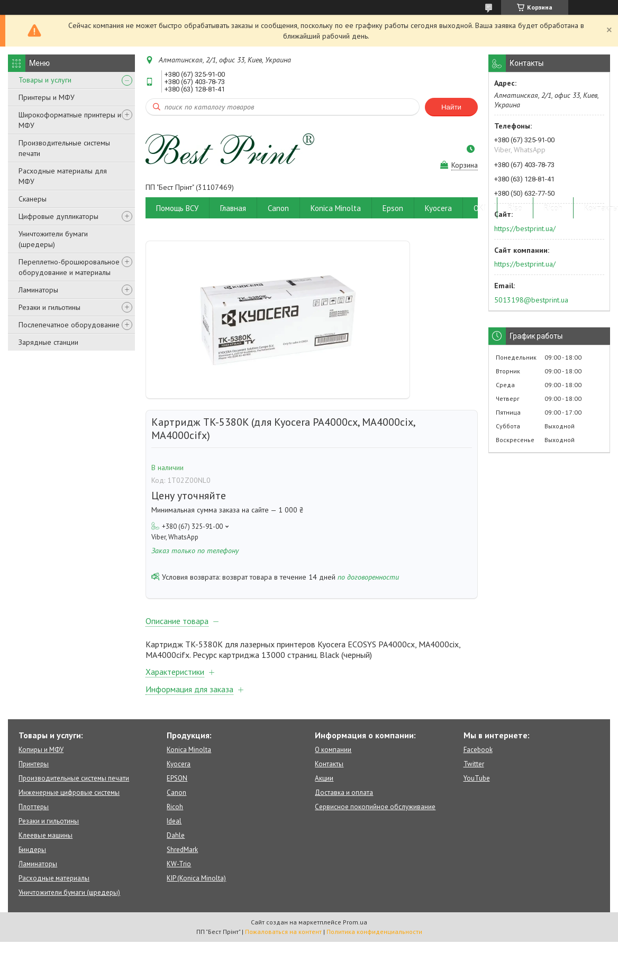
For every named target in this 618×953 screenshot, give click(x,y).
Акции (324, 778)
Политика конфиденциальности (374, 932)
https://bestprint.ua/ (525, 228)
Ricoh (553, 208)
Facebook (478, 749)
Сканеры (33, 199)
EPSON (177, 778)
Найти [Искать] (451, 107)
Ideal (174, 821)
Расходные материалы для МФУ (63, 176)
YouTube (476, 778)
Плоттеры (34, 806)
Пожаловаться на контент (283, 932)
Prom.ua (355, 922)
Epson (393, 208)
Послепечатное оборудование (69, 324)
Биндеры (32, 849)
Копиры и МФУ (41, 749)
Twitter (473, 763)
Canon (278, 208)
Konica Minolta (336, 208)
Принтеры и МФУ (47, 97)
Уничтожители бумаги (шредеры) (53, 239)
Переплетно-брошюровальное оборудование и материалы (69, 267)
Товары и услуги (45, 80)
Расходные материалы (54, 878)
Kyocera (438, 208)
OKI (480, 208)
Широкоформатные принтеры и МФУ (70, 120)
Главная (233, 208)
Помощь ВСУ (177, 208)
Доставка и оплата (344, 792)
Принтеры (34, 763)
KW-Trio (179, 863)
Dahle (176, 835)
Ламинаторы (38, 290)
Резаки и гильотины (49, 307)
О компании (333, 749)
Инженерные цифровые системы (69, 792)
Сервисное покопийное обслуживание (375, 806)
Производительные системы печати (64, 148)
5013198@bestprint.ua (531, 300)
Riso (515, 208)
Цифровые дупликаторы (58, 216)
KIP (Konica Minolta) (196, 878)
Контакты (329, 763)
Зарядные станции (48, 342)
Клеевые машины (45, 835)
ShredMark (182, 849)
